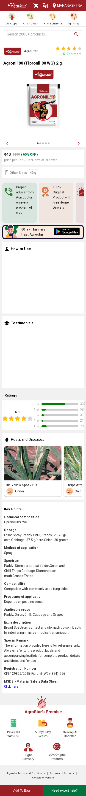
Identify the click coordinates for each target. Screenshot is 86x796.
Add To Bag (21, 790)
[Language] (45, 5)
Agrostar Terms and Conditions (26, 773)
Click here (11, 686)
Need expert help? (64, 790)
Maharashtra (66, 5)
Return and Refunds (62, 773)
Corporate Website (43, 777)
